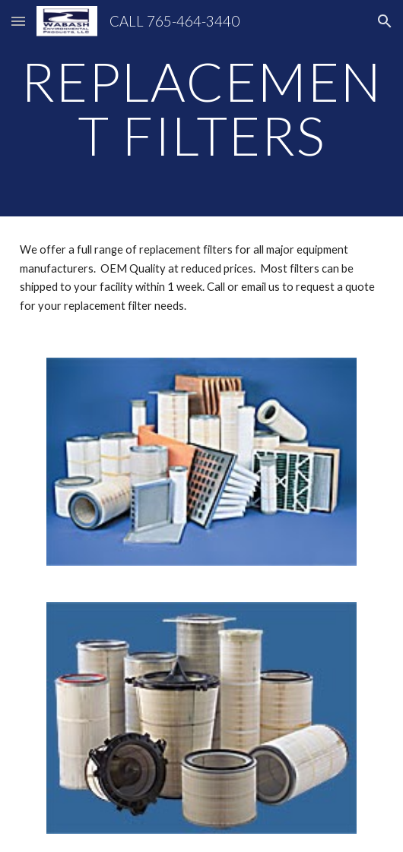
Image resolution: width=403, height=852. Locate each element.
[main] (201, 108)
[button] (18, 21)
